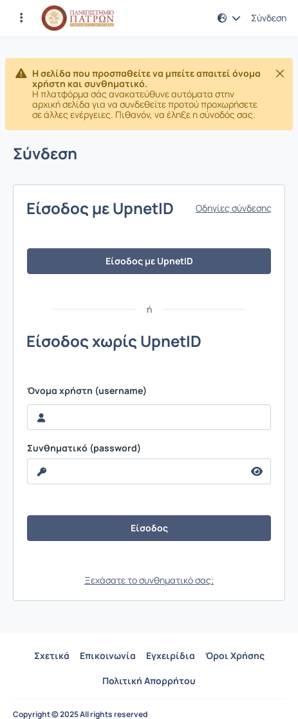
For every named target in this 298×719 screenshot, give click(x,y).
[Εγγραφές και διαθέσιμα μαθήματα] (21, 18)
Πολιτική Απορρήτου (149, 681)
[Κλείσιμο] (280, 73)
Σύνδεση (268, 18)
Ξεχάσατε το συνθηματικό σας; (149, 580)
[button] (229, 18)
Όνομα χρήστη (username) (87, 391)
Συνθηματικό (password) (84, 448)
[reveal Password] (135, 471)
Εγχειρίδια (170, 655)
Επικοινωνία (108, 655)
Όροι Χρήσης (235, 655)
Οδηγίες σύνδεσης (234, 208)
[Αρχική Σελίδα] (77, 18)
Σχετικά (52, 655)
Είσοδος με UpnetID (149, 261)
